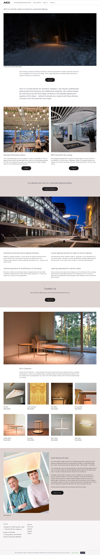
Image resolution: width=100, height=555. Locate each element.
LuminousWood (31, 407)
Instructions (30, 526)
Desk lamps (54, 438)
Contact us (52, 2)
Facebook (29, 529)
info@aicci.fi (18, 529)
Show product (7, 408)
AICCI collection (37, 2)
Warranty (29, 524)
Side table (30, 438)
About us (45, 2)
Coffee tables (7, 438)
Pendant (6, 407)
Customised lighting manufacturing (22, 2)
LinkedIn (29, 533)
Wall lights (78, 438)
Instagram (29, 531)
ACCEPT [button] (82, 552)
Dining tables (78, 407)
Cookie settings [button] (74, 552)
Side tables (54, 407)
